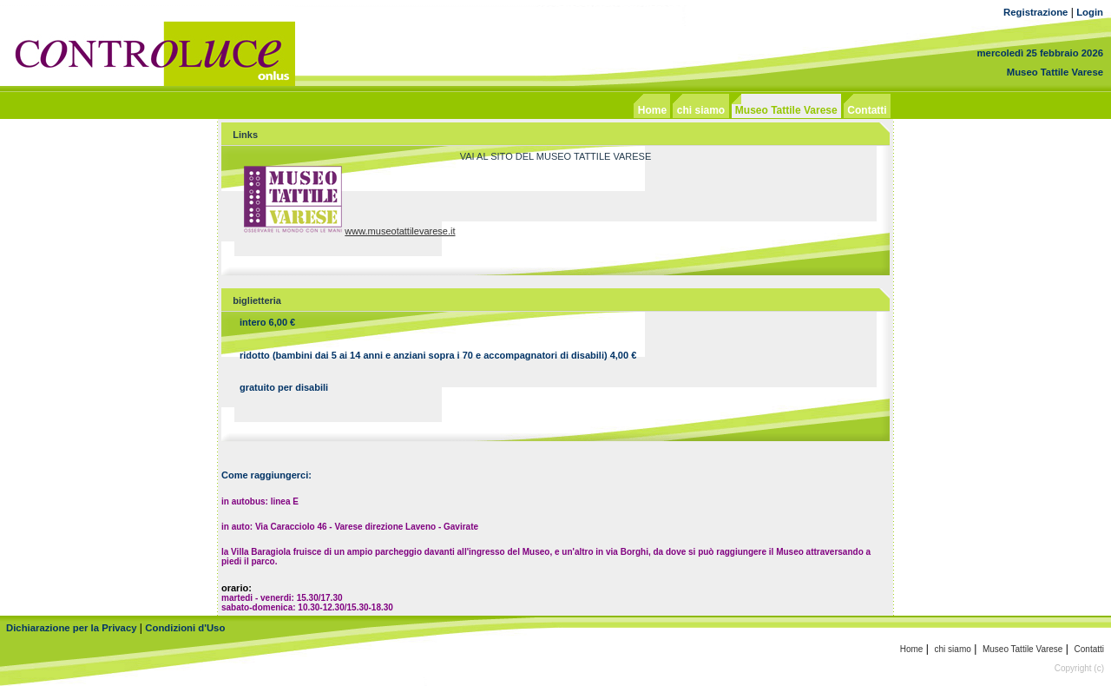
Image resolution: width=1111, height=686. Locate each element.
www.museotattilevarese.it (400, 231)
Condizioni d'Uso (185, 628)
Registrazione (1035, 12)
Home (912, 649)
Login (1089, 12)
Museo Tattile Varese (1055, 72)
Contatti (1089, 649)
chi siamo (953, 649)
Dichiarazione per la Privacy (71, 628)
